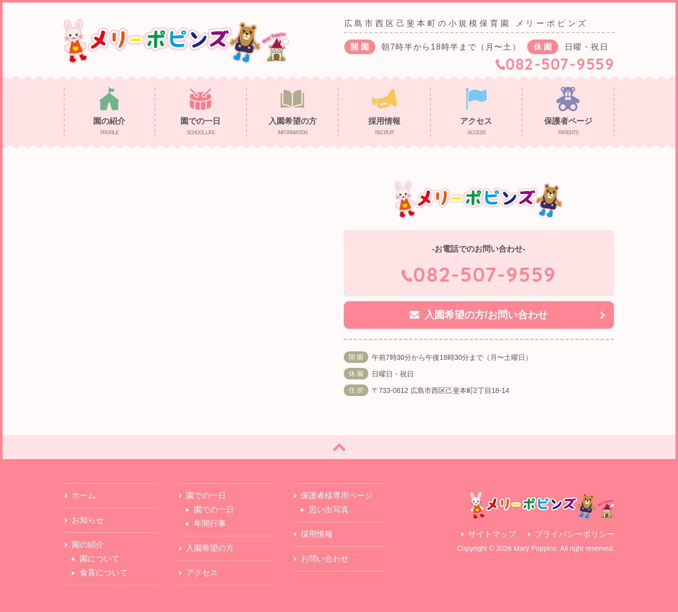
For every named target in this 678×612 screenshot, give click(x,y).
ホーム (84, 495)
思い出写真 (329, 509)
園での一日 (214, 509)
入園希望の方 (210, 548)
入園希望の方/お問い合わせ (486, 314)
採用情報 (317, 534)
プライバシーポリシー (575, 534)
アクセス (202, 572)
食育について (104, 572)
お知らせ (88, 520)
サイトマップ (492, 534)
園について (100, 558)
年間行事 (210, 523)
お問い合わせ (325, 558)
